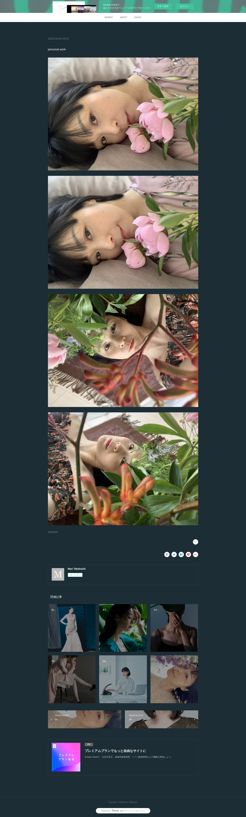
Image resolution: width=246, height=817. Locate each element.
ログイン (184, 6)
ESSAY (137, 17)
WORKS (109, 17)
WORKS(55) (53, 532)
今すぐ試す (163, 6)
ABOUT (123, 17)
